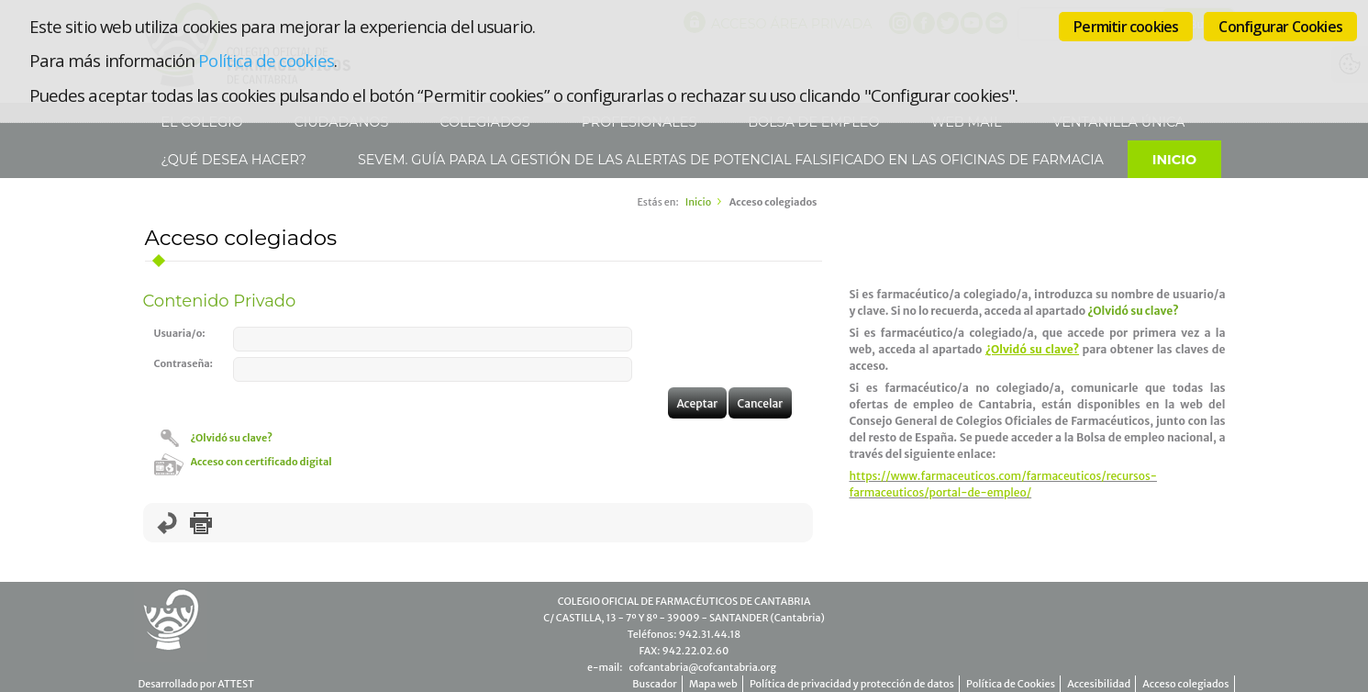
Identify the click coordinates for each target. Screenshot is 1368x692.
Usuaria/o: (180, 333)
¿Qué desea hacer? (232, 159)
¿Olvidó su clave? (232, 437)
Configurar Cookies (1280, 27)
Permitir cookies (1125, 27)
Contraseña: (184, 363)
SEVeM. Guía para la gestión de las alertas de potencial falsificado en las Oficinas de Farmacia (729, 159)
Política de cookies (265, 60)
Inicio (1174, 159)
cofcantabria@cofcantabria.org (701, 667)
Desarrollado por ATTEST (196, 683)
